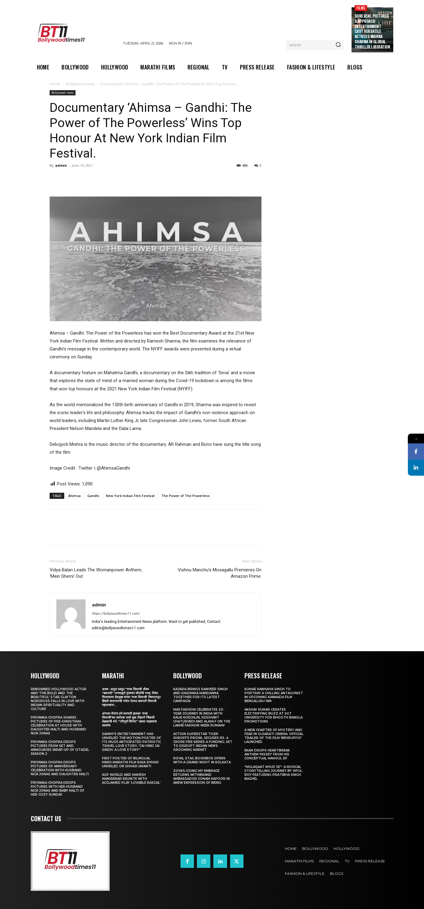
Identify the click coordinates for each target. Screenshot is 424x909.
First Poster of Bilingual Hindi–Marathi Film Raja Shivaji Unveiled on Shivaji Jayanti (130, 762)
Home (55, 84)
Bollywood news (80, 84)
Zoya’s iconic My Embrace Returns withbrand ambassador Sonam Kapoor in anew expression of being (201, 777)
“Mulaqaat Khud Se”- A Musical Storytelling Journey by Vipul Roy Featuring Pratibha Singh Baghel (273, 773)
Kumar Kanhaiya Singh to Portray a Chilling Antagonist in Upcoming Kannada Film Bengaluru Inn (273, 695)
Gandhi (93, 495)
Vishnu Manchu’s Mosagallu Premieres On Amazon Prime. (219, 573)
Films (360, 7)
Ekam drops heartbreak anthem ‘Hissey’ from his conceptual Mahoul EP (267, 754)
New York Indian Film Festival (130, 495)
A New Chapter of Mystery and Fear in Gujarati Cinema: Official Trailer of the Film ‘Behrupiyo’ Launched (273, 736)
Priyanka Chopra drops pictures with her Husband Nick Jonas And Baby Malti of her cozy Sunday (57, 789)
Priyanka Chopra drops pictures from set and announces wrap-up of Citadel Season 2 (60, 748)
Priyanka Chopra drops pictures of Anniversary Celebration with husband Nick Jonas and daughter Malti (60, 768)
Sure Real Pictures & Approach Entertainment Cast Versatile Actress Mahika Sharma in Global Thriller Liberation (372, 31)
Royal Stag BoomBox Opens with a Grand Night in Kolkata (202, 760)
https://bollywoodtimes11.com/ (116, 614)
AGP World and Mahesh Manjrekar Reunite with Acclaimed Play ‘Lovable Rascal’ (131, 779)
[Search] (338, 45)
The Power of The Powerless (185, 495)
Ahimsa (74, 495)
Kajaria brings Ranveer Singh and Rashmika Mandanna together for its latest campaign (200, 695)
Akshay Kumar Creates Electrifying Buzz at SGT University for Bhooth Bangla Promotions (273, 715)
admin (61, 165)
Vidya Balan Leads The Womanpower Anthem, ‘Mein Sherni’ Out (96, 573)
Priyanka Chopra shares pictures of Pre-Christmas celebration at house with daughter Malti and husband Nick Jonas (58, 725)
